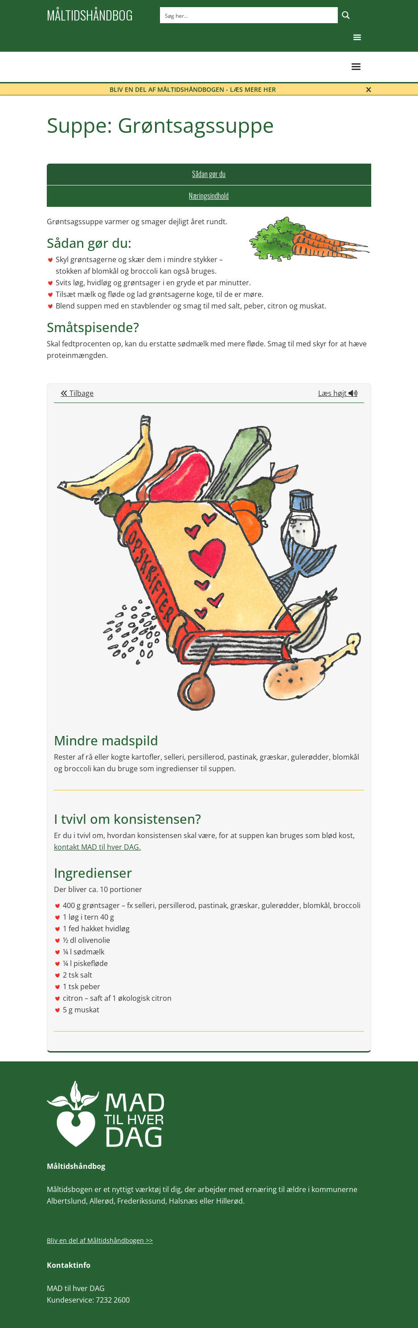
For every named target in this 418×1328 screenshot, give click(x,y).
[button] (357, 38)
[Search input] (249, 15)
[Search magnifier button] (346, 15)
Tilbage (77, 393)
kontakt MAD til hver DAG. (97, 847)
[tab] (209, 174)
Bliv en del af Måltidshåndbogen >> (100, 1240)
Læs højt (337, 393)
